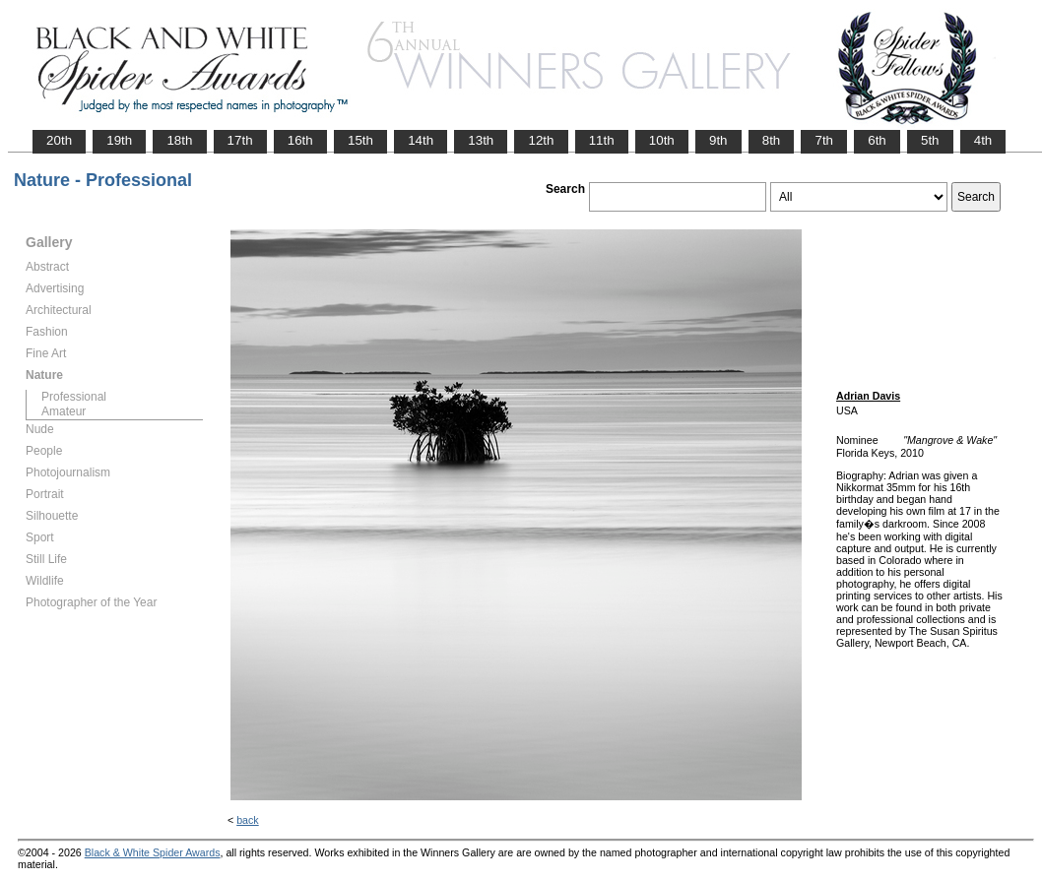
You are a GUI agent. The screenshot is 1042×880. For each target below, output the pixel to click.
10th (661, 140)
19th (119, 140)
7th (824, 140)
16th (300, 140)
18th (179, 140)
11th (601, 140)
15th (360, 140)
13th (480, 140)
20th (59, 140)
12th (540, 140)
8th (771, 140)
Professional (73, 397)
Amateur (63, 411)
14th (420, 140)
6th (877, 140)
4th (983, 140)
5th (930, 140)
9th (718, 140)
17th (240, 140)
